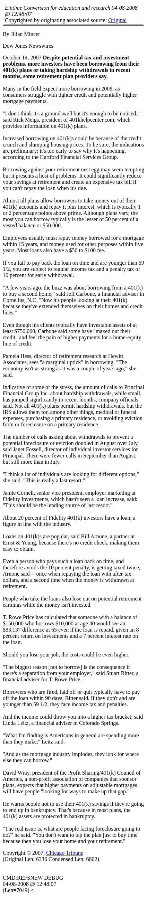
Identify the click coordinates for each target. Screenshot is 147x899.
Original (117, 20)
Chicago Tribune (64, 853)
